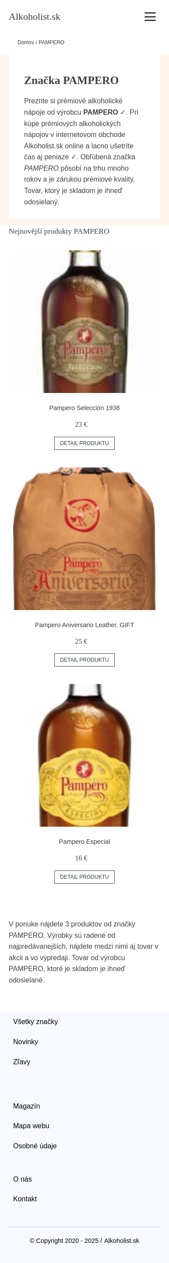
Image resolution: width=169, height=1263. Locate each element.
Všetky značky (35, 1021)
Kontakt (25, 1199)
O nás (22, 1179)
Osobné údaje (35, 1146)
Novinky (25, 1041)
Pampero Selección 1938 (84, 407)
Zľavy (21, 1062)
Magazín (26, 1106)
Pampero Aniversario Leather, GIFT (84, 624)
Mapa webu (31, 1126)
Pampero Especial (84, 841)
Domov (26, 42)
